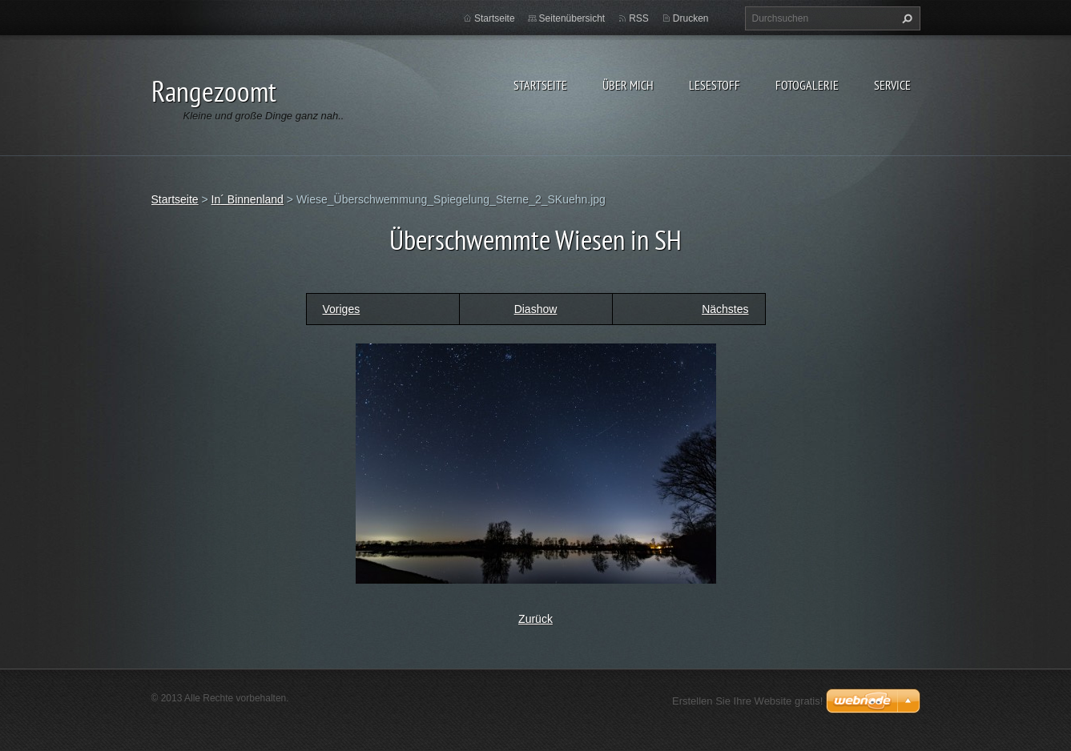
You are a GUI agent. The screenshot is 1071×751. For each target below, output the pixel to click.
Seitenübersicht (572, 18)
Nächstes (725, 309)
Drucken (691, 18)
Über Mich (628, 85)
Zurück (535, 618)
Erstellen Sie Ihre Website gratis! (747, 701)
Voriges (341, 309)
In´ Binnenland (247, 199)
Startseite (540, 85)
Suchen (905, 18)
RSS (639, 18)
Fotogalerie (807, 85)
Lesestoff (714, 85)
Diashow (536, 309)
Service (892, 85)
